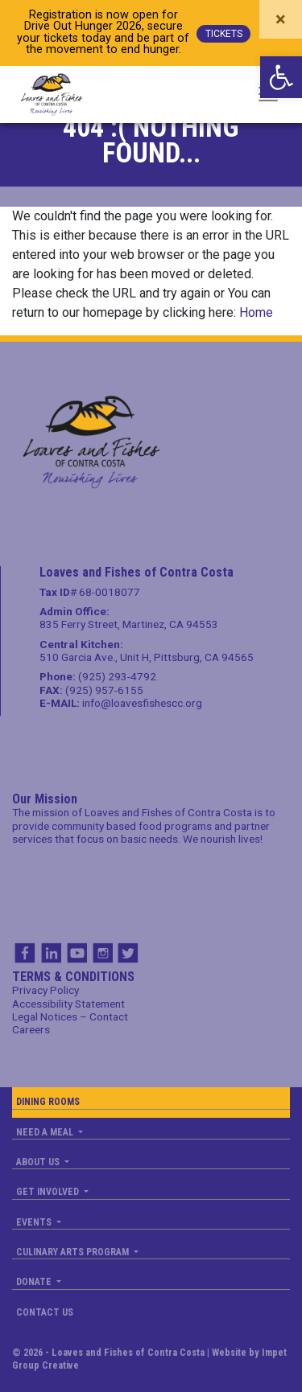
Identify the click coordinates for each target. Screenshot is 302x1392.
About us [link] (39, 1162)
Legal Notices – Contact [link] (70, 1016)
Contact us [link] (44, 1312)
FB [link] (24, 952)
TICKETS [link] (223, 33)
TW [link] (128, 952)
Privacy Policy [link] (45, 989)
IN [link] (50, 952)
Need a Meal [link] (46, 1132)
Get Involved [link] (48, 1191)
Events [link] (35, 1222)
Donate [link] (35, 1281)
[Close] (280, 19)
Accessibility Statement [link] (68, 1003)
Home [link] (256, 312)
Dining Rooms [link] (48, 1101)
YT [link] (76, 952)
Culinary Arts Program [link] (73, 1252)
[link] (281, 77)
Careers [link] (31, 1029)
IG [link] (102, 952)
